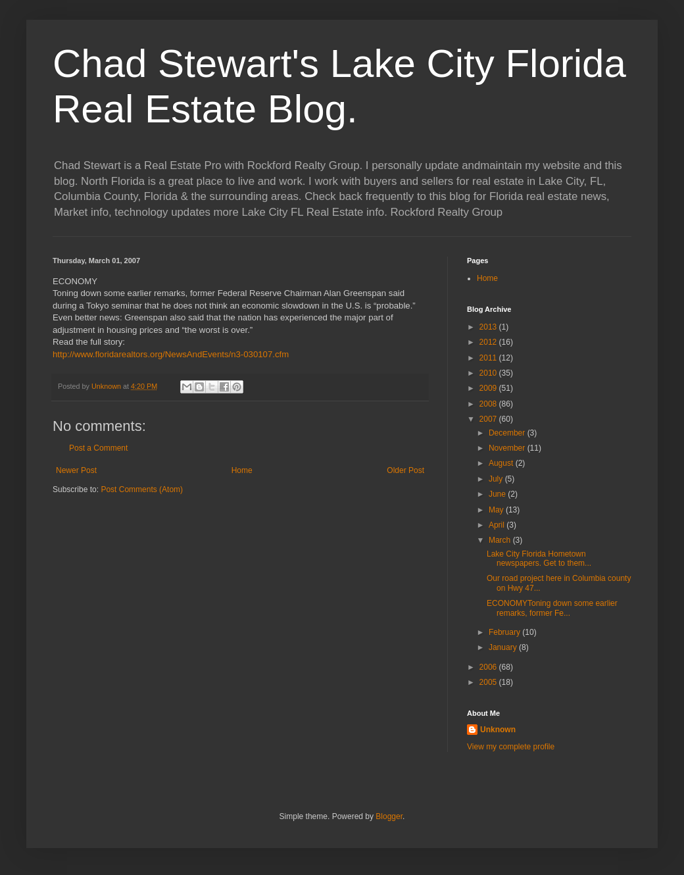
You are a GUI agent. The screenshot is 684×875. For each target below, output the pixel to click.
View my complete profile (510, 746)
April (497, 525)
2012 (489, 342)
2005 (489, 682)
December (508, 433)
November (508, 448)
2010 (489, 373)
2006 (489, 667)
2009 (489, 388)
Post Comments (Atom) (142, 489)
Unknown (498, 729)
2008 (489, 404)
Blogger (389, 816)
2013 (489, 327)
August (502, 463)
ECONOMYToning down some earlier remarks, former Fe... (552, 608)
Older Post (405, 470)
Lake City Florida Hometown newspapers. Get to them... (539, 558)
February (505, 632)
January (504, 647)
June (498, 494)
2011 (489, 357)
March (501, 540)
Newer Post (76, 470)
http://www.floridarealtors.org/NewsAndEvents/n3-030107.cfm (171, 354)
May (497, 509)
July (497, 479)
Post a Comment (98, 448)
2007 (489, 419)
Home (242, 470)
